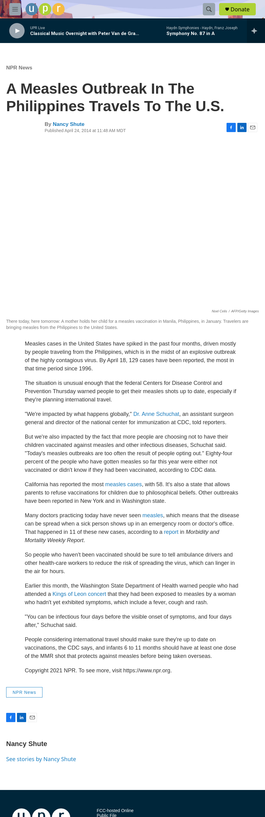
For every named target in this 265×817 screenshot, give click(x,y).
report (171, 532)
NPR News (19, 68)
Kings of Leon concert (79, 594)
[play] (17, 30)
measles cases (123, 484)
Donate (240, 9)
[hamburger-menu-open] (15, 9)
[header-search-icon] (209, 9)
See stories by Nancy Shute (41, 759)
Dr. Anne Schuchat (156, 414)
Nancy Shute (68, 124)
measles (153, 515)
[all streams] (256, 30)
